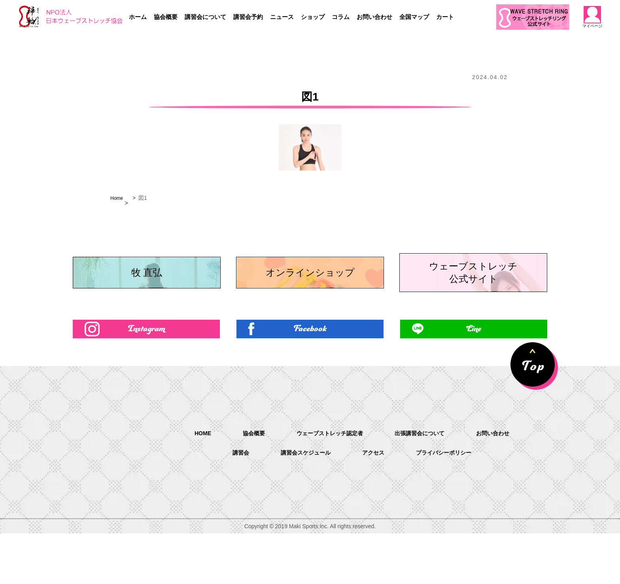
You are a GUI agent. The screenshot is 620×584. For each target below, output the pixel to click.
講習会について (205, 16)
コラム (341, 16)
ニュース (282, 16)
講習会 (231, 503)
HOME (190, 483)
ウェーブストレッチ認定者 (327, 483)
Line (473, 377)
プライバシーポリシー (450, 503)
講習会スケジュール (301, 503)
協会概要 (166, 16)
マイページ (592, 17)
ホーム (138, 16)
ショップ (313, 16)
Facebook (310, 377)
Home (117, 198)
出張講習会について (424, 483)
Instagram (146, 377)
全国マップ (414, 16)
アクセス (374, 503)
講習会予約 (248, 16)
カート (445, 16)
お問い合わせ (374, 16)
